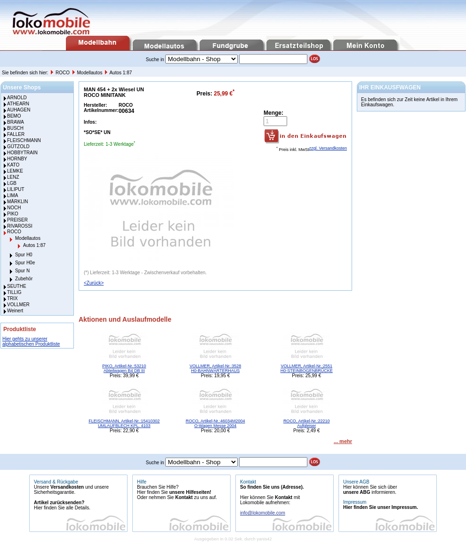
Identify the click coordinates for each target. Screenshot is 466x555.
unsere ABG (356, 492)
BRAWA (15, 122)
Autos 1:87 (120, 72)
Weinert (15, 310)
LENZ (13, 177)
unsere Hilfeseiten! (190, 492)
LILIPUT (15, 189)
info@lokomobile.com (262, 512)
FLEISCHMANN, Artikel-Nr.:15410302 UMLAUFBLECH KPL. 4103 (124, 423)
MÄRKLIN (17, 201)
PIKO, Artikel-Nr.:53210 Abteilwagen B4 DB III (124, 368)
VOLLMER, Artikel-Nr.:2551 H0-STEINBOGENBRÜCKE (307, 368)
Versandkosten (67, 487)
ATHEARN (18, 103)
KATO (13, 164)
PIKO (12, 213)
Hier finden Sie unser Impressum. (380, 507)
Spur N (22, 270)
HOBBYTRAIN (22, 152)
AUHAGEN (18, 109)
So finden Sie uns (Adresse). (272, 487)
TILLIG (14, 292)
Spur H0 (23, 254)
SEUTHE (16, 286)
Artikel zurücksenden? (59, 502)
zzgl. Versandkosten (328, 148)
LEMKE (15, 171)
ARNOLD (17, 97)
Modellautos (90, 72)
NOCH (14, 207)
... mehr (343, 441)
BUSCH (15, 128)
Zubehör (23, 278)
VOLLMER (18, 304)
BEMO (14, 116)
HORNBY (17, 158)
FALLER (15, 134)
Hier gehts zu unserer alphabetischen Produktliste (31, 341)
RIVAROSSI (19, 226)
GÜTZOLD (18, 146)
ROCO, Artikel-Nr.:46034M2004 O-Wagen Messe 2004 (215, 423)
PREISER (17, 219)
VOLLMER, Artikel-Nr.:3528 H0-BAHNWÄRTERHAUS (215, 368)
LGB (11, 183)
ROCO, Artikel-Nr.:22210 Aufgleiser (306, 423)
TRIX (12, 298)
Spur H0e (25, 262)
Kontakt (184, 497)
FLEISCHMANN (24, 140)
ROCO (63, 72)
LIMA (12, 195)
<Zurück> (94, 282)
